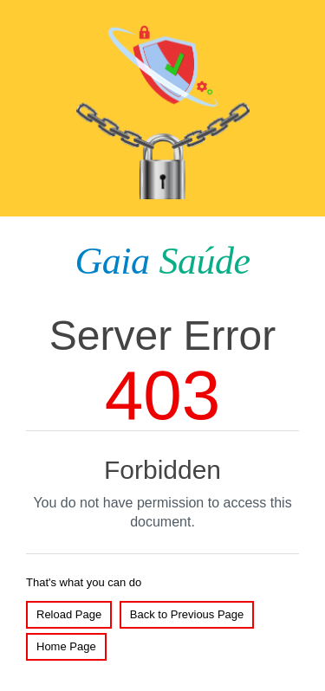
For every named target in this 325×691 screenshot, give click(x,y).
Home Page (66, 646)
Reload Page (68, 614)
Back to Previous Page (187, 614)
